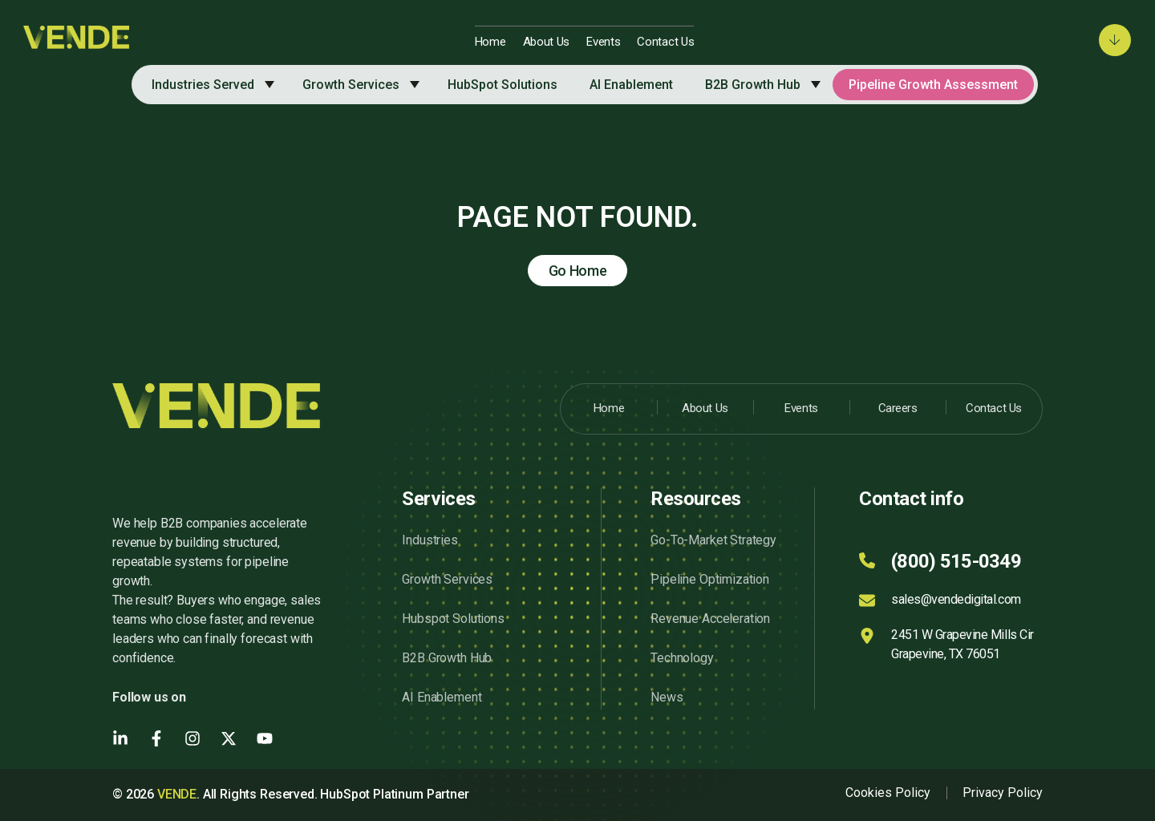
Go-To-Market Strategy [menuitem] (713, 540)
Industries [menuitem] (429, 540)
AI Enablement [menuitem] (631, 84)
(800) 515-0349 (956, 561)
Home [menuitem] (490, 41)
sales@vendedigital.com (955, 599)
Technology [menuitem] (681, 657)
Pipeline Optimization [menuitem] (709, 579)
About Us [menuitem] (546, 41)
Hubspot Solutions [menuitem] (453, 618)
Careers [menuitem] (898, 408)
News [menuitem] (666, 697)
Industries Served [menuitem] (203, 84)
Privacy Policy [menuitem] (1002, 792)
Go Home (578, 270)
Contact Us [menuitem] (665, 41)
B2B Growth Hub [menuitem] (752, 84)
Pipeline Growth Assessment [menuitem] (933, 84)
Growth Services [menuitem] (350, 84)
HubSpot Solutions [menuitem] (502, 84)
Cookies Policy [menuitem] (887, 792)
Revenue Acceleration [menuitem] (710, 618)
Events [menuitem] (603, 41)
